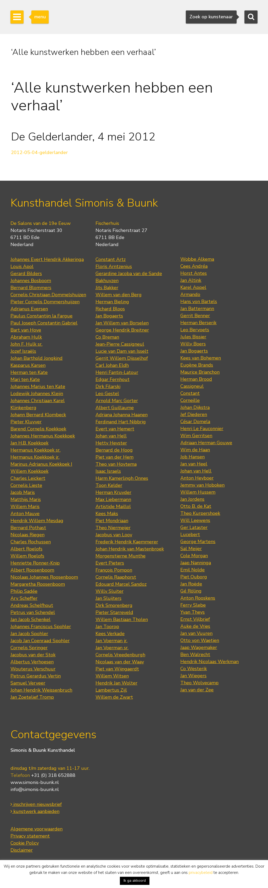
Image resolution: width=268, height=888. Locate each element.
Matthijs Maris (25, 499)
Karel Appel (193, 287)
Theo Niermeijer (113, 528)
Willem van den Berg (119, 295)
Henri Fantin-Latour (117, 372)
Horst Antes (193, 273)
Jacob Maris (22, 492)
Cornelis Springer (29, 648)
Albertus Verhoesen (32, 662)
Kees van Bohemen (200, 358)
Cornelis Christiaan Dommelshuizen (48, 295)
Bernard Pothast (28, 528)
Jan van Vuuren (196, 633)
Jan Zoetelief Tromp (32, 697)
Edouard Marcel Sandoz (121, 584)
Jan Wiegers (193, 676)
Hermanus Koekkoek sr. (35, 450)
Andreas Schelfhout (31, 605)
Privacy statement (30, 836)
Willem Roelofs (27, 556)
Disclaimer (21, 850)
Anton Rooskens (197, 598)
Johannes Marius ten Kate (37, 386)
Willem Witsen (112, 676)
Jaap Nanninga (195, 563)
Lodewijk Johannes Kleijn (36, 393)
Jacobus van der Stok (32, 655)
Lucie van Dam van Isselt (122, 351)
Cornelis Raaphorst (116, 577)
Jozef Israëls (23, 351)
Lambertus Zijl (111, 690)
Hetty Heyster (111, 443)
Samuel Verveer (27, 683)
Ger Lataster (194, 527)
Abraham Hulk (26, 337)
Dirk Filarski (108, 386)
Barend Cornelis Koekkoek (38, 429)
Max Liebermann (113, 499)
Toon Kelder (109, 485)
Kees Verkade (110, 633)
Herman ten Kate (29, 372)
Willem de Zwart (114, 697)
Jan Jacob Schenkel (30, 619)
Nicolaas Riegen (27, 535)
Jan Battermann (197, 308)
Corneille (190, 400)
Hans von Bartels (198, 301)
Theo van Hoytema (116, 464)
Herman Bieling (112, 302)
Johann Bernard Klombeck (38, 415)
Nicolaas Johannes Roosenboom (44, 577)
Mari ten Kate (25, 379)
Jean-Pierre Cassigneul (120, 344)
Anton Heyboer (197, 478)
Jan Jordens (192, 499)
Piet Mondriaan (112, 520)
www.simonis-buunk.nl (34, 782)
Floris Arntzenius (114, 266)
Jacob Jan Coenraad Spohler (40, 640)
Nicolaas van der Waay (120, 662)
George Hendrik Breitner (122, 330)
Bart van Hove (25, 330)
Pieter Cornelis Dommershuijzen (45, 302)
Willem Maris (25, 506)
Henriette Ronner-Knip (35, 563)
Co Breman (107, 337)
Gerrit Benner (195, 315)
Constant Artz (111, 259)
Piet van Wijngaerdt (117, 669)
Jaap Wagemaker (198, 647)
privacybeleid (201, 872)
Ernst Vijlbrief (195, 619)
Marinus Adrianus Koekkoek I (41, 464)
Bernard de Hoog (114, 450)
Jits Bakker (107, 287)
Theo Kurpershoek (200, 513)
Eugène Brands (196, 365)
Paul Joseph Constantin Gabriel (43, 323)
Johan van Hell (111, 436)
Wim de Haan (195, 450)
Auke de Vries (195, 626)
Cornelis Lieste (26, 485)
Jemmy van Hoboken (202, 485)
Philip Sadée (23, 591)
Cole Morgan (194, 556)
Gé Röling (191, 591)
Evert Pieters (110, 563)
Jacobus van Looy (114, 535)
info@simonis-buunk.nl (34, 789)
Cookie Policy (24, 843)
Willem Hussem (197, 492)
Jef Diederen (193, 414)
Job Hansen (192, 457)
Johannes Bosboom (30, 280)
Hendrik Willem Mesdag (36, 520)
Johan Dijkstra (195, 407)
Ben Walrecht (195, 654)
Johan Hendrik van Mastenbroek (130, 549)
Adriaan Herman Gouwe (206, 443)
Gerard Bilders (26, 273)
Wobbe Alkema (197, 259)
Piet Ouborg (193, 577)
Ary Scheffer (23, 598)
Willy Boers (193, 344)
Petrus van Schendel (32, 612)
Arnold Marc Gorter (117, 400)
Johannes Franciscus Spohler (40, 626)
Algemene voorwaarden (36, 829)
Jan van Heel (193, 464)
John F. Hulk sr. (26, 344)
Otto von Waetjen (199, 640)
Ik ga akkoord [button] (135, 880)
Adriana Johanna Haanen (122, 415)
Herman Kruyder (113, 492)
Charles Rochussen (30, 542)
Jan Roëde (191, 584)
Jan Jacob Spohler (29, 633)
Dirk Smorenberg (114, 605)
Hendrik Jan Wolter (116, 683)
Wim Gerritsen (196, 435)
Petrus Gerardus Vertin (35, 676)
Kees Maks (107, 513)
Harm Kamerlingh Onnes (122, 478)
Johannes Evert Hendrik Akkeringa (47, 259)
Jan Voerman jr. (111, 640)
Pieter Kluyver (26, 422)
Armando (190, 294)
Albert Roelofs (26, 549)
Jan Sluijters (108, 598)
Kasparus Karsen (28, 365)
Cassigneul (192, 386)
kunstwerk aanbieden (34, 811)
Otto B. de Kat (195, 506)
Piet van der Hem (114, 457)
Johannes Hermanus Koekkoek (42, 436)
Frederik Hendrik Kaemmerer (127, 542)
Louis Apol (22, 266)
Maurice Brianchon (200, 372)
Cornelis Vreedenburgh (120, 655)
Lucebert (190, 534)
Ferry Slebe (193, 605)
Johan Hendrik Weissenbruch (41, 690)
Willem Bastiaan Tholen (122, 619)
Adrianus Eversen (29, 309)
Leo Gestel (107, 393)
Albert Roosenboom (32, 570)
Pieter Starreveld (114, 612)
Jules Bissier (193, 337)
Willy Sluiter (110, 591)
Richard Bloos (110, 309)
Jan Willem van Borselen (122, 323)
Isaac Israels (108, 471)
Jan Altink (190, 280)
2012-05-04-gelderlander (39, 152)
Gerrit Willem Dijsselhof (122, 358)
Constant (190, 393)
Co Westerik (193, 668)
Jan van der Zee (197, 690)
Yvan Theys (192, 612)
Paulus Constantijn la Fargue (41, 316)
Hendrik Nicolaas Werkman (209, 661)
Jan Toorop (107, 626)
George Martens (197, 541)
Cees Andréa (194, 266)
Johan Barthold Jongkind (36, 358)
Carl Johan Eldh (112, 365)
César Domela (195, 421)
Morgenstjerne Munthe (121, 556)
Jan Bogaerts (109, 316)
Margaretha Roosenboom (37, 584)
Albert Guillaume (115, 408)
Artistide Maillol (113, 506)
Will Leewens (195, 520)
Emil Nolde (192, 570)
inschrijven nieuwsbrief (36, 804)
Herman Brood (196, 379)
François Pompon (114, 570)
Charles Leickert (27, 478)
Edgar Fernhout (113, 379)
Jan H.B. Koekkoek (29, 443)
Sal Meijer (191, 548)
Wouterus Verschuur (32, 669)
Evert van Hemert (115, 429)
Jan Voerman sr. (112, 648)
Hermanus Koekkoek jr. (34, 457)
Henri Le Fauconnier (201, 428)
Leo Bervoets (194, 330)
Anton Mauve (25, 513)
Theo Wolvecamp (199, 683)
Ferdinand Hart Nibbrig (121, 422)
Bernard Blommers (30, 287)
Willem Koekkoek (29, 471)
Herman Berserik (198, 323)
